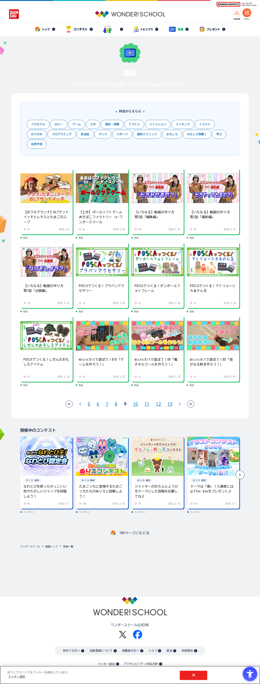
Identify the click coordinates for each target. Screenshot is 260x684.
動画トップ (51, 546)
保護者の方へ (130, 650)
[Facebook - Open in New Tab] (137, 634)
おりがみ (36, 134)
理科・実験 (112, 124)
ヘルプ (153, 650)
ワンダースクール (30, 546)
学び (219, 134)
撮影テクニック (147, 134)
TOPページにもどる (134, 533)
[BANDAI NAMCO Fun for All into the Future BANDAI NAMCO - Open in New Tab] (236, 4)
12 (158, 404)
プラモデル (38, 124)
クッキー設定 (106, 664)
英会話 (85, 134)
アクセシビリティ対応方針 (141, 663)
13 (169, 404)
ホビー (59, 124)
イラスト (205, 124)
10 (135, 404)
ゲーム (76, 124)
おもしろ (172, 134)
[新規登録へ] (237, 12)
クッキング (183, 124)
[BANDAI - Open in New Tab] (14, 14)
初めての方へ (71, 650)
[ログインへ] (246, 12)
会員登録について (101, 650)
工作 (93, 124)
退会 (169, 650)
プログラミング (62, 134)
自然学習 (36, 144)
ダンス (103, 134)
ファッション (157, 124)
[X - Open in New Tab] (122, 634)
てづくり (134, 124)
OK (193, 675)
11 (146, 404)
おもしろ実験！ (197, 134)
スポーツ (122, 134)
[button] (240, 474)
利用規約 (187, 650)
